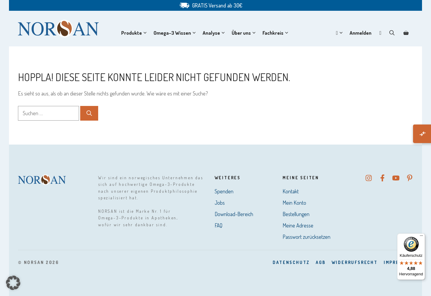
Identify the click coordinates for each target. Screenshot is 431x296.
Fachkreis (276, 33)
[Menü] (421, 237)
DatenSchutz (291, 262)
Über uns (245, 33)
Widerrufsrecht (355, 262)
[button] (392, 33)
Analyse (215, 33)
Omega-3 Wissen (176, 33)
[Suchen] (89, 113)
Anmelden (360, 33)
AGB (320, 262)
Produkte (135, 33)
